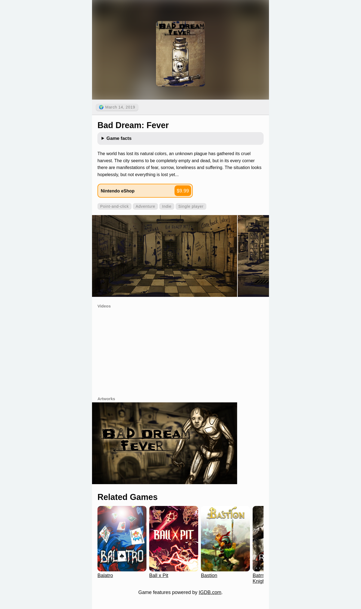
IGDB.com (210, 592)
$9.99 (183, 191)
